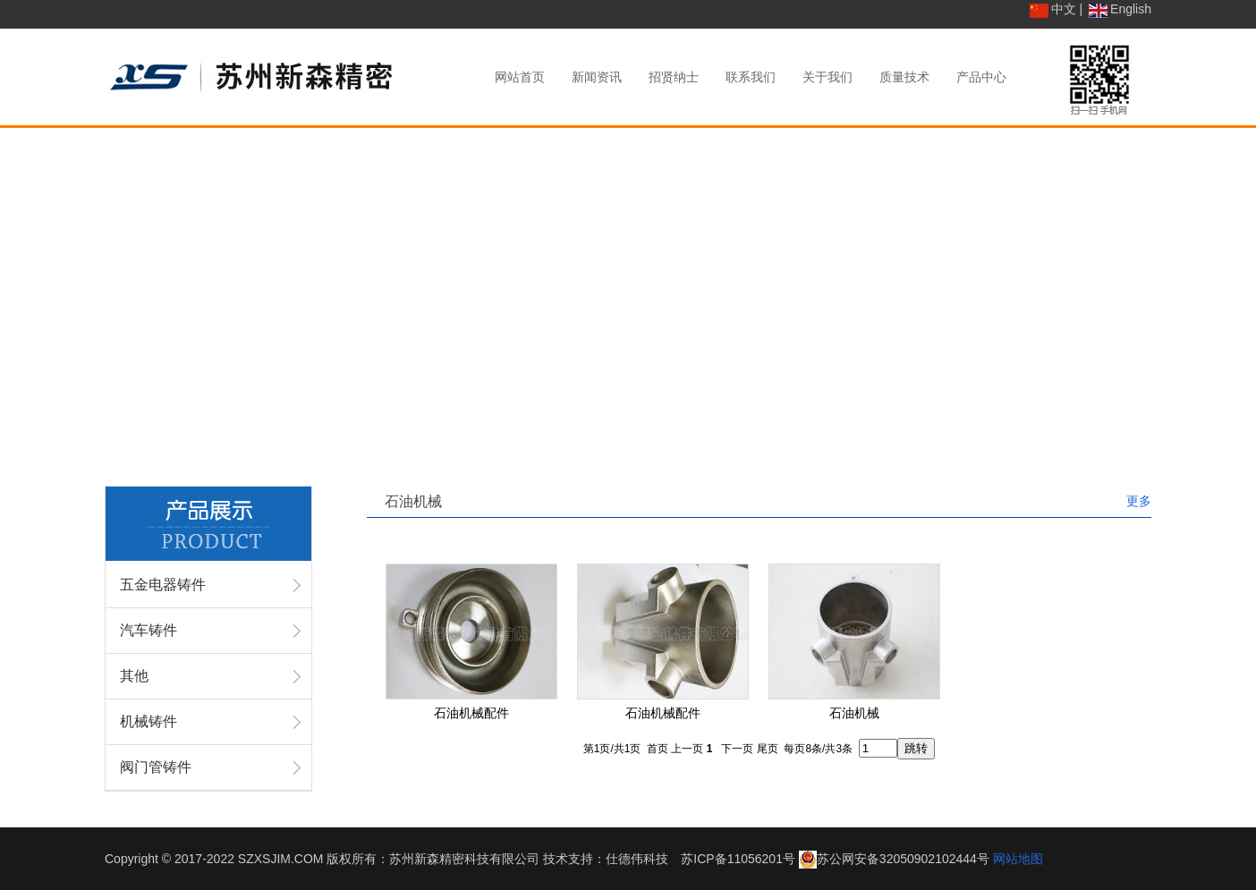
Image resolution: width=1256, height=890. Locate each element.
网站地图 (1018, 859)
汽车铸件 (148, 630)
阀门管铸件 (155, 767)
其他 (134, 675)
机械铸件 (148, 721)
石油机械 (854, 713)
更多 (1138, 501)
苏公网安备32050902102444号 (903, 859)
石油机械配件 (471, 713)
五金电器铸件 (163, 584)
